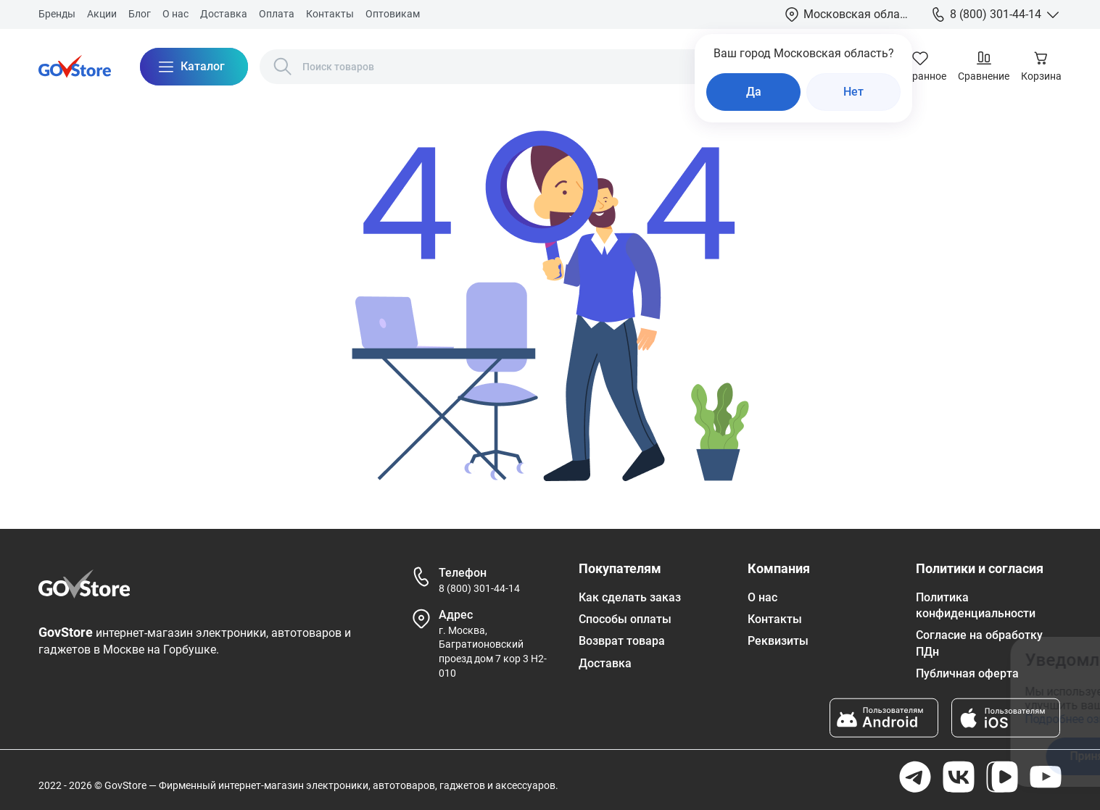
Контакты (330, 14)
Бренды (56, 14)
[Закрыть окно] (1013, 657)
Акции (102, 14)
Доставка (223, 14)
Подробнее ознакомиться (825, 719)
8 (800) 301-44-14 (479, 588)
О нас (175, 14)
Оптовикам (392, 14)
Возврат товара (622, 641)
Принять (823, 756)
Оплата (276, 14)
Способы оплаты (625, 619)
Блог (139, 14)
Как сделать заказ (630, 597)
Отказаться (937, 756)
